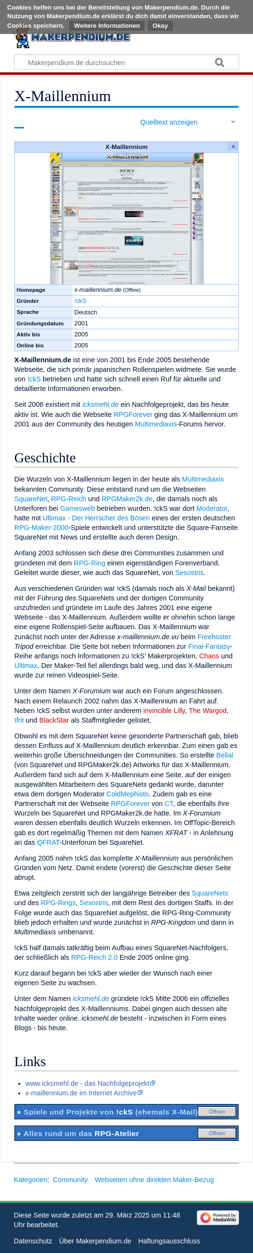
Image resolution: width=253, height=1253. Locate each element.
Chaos (209, 656)
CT (169, 803)
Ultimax (25, 665)
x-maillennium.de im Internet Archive (81, 1093)
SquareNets (210, 893)
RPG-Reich (68, 499)
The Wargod (208, 710)
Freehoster (214, 637)
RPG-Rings (58, 903)
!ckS (80, 300)
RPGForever (133, 414)
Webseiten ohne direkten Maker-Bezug (154, 1180)
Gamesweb (77, 508)
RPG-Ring (90, 563)
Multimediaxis (156, 424)
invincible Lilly (164, 710)
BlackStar (54, 720)
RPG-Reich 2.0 (94, 957)
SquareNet (31, 499)
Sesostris (189, 572)
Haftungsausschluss (169, 1241)
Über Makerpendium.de (95, 1241)
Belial (225, 755)
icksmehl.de (100, 404)
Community (70, 1180)
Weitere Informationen (107, 25)
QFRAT (48, 842)
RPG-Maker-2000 (41, 527)
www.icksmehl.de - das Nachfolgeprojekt (87, 1083)
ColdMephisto (128, 794)
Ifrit (19, 720)
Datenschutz (33, 1241)
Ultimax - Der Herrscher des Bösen (96, 518)
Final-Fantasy (209, 646)
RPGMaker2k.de (126, 499)
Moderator (212, 508)
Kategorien (31, 1180)
